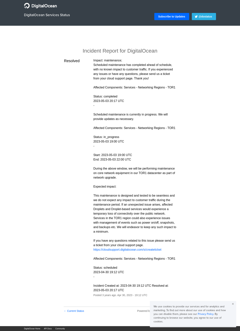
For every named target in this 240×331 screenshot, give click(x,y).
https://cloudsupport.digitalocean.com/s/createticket (127, 249)
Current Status (74, 310)
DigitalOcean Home (32, 329)
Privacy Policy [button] (205, 314)
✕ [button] (233, 304)
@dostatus (205, 16)
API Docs (48, 329)
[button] (171, 16)
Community (60, 329)
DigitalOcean (142, 51)
